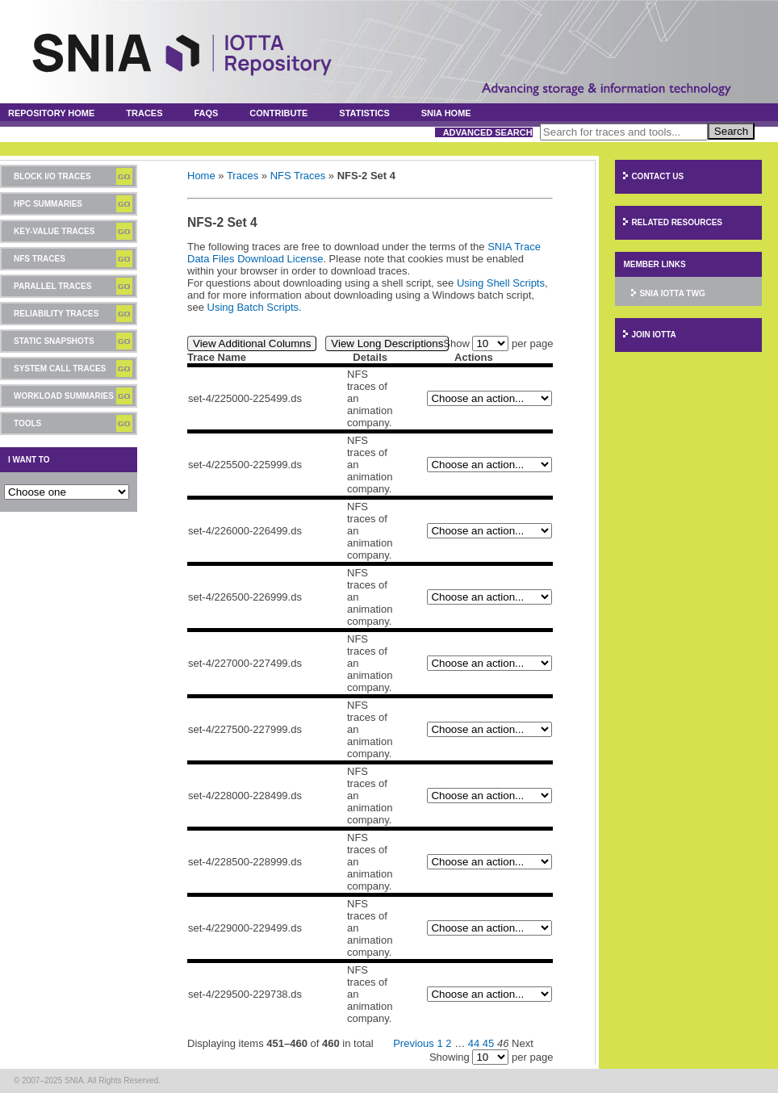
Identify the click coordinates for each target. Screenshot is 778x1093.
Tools (27, 423)
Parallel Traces (52, 286)
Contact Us (657, 176)
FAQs (206, 113)
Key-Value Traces (54, 231)
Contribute (278, 113)
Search (731, 131)
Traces (144, 113)
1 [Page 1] (439, 1043)
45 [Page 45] (488, 1043)
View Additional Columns (252, 343)
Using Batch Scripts (253, 307)
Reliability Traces (56, 313)
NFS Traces (39, 258)
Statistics (364, 113)
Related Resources (676, 222)
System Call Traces (60, 368)
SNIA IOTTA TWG (672, 293)
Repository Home (51, 113)
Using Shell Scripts (501, 283)
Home (201, 176)
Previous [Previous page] (413, 1043)
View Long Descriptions (387, 343)
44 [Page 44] (473, 1043)
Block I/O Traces (52, 176)
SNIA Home (446, 113)
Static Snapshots (54, 341)
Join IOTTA (653, 334)
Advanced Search (488, 132)
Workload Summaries (64, 396)
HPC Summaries (48, 203)
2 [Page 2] (448, 1043)
